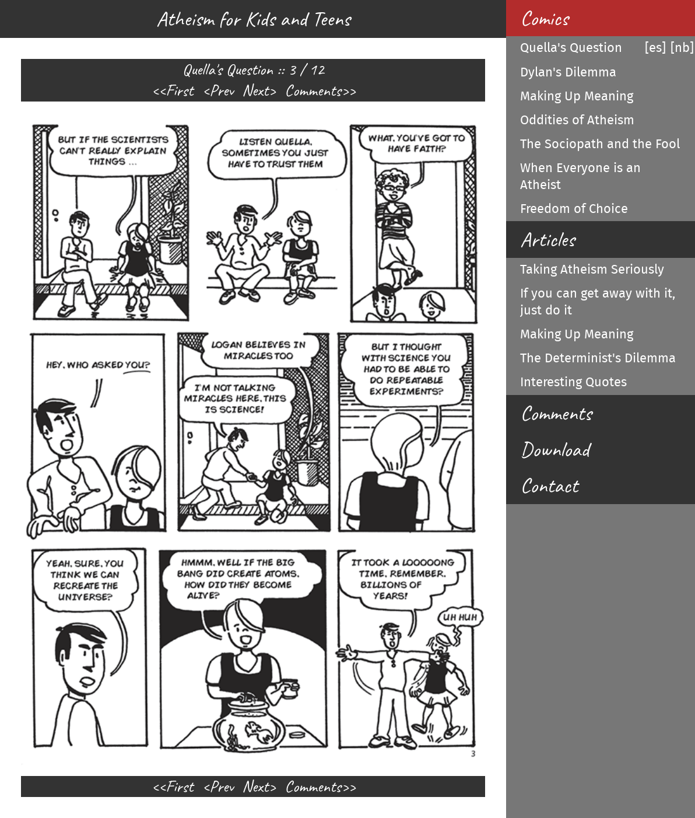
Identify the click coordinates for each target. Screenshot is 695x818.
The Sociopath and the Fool (600, 144)
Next (255, 90)
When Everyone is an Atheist (580, 176)
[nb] (682, 47)
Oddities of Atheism (577, 120)
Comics (544, 18)
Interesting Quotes (573, 382)
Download (554, 449)
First (179, 90)
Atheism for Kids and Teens (253, 18)
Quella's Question (571, 47)
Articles (547, 239)
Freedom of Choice (574, 208)
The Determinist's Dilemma (598, 358)
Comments (313, 90)
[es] (655, 47)
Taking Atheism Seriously (592, 269)
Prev (221, 90)
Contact (549, 485)
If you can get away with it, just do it (597, 302)
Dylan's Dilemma (568, 72)
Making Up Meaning (576, 96)
